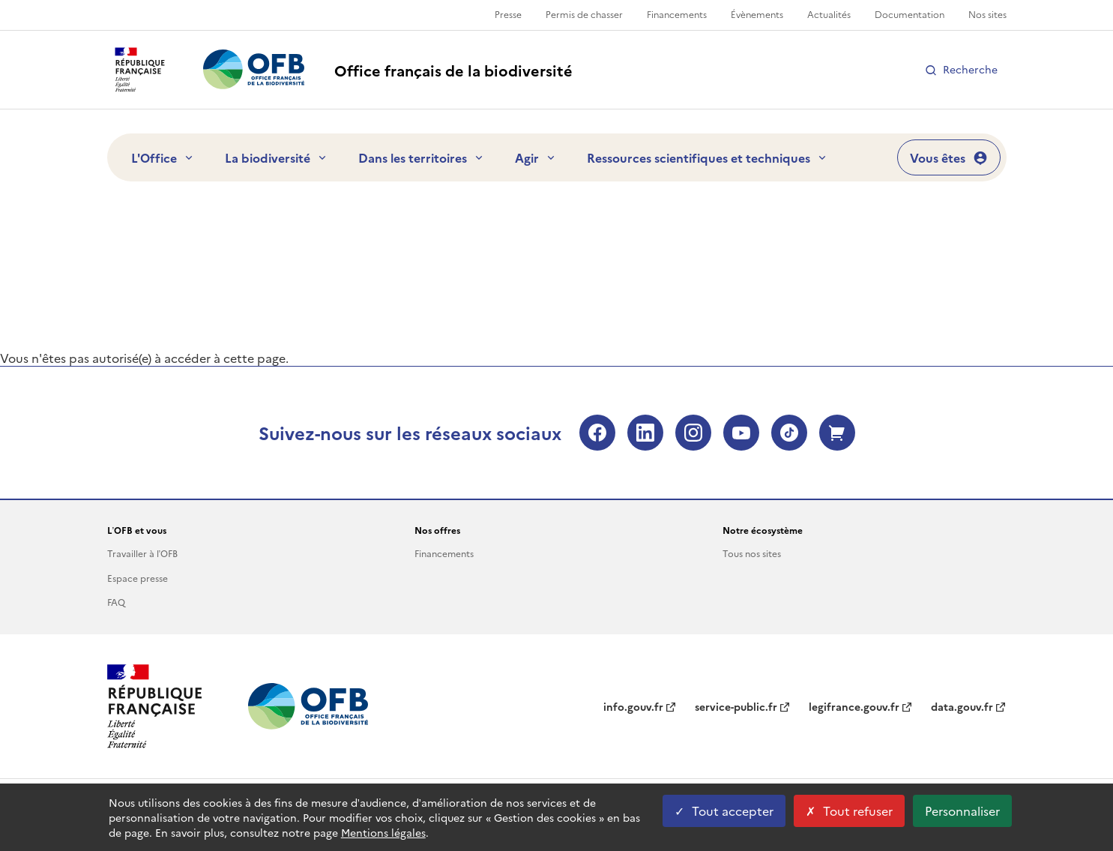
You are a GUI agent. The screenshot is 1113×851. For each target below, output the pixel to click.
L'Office (163, 157)
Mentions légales (383, 832)
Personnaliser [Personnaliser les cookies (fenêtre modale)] (962, 810)
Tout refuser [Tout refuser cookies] (849, 810)
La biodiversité (276, 157)
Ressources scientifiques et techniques (707, 157)
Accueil (126, 225)
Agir (536, 157)
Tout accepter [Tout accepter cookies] (724, 810)
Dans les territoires (421, 157)
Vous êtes (949, 157)
